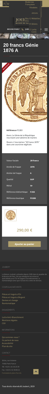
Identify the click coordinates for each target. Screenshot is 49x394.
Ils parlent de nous (10, 340)
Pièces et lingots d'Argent (13, 297)
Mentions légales (9, 320)
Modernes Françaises (30, 3)
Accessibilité (7, 343)
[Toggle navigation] (46, 30)
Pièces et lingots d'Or (11, 294)
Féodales (33, 7)
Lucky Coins (33, 30)
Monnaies (19, 9)
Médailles (35, 18)
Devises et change (10, 300)
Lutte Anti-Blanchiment (13, 317)
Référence (11, 130)
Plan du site (7, 346)
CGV (3, 323)
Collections (20, 14)
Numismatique (8, 303)
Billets (34, 24)
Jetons (34, 13)
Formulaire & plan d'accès (11, 373)
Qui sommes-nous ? (10, 337)
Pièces (17, 3)
